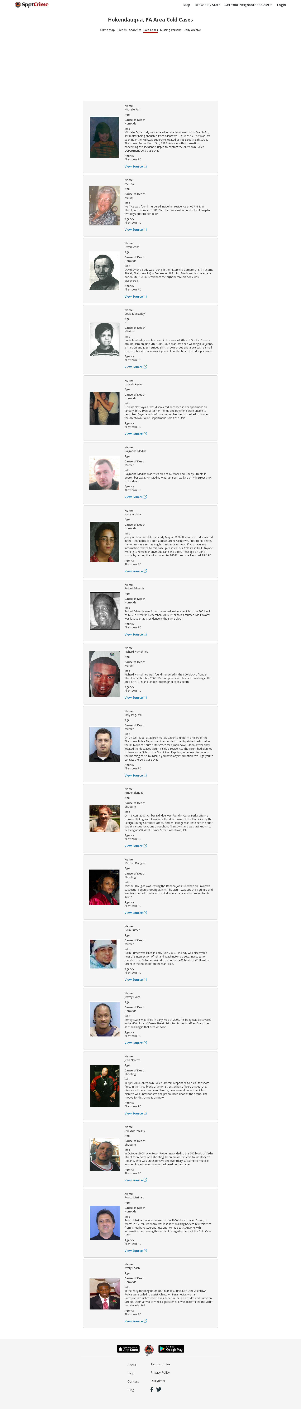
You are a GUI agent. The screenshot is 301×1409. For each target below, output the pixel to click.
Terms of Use (160, 1364)
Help (130, 1373)
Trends (122, 30)
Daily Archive (192, 30)
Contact (133, 1381)
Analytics (135, 30)
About (131, 1365)
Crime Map (107, 30)
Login (281, 5)
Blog (130, 1390)
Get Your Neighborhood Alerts (248, 5)
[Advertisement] (150, 66)
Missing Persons (170, 30)
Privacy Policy (160, 1372)
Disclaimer (157, 1381)
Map (186, 5)
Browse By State (207, 5)
